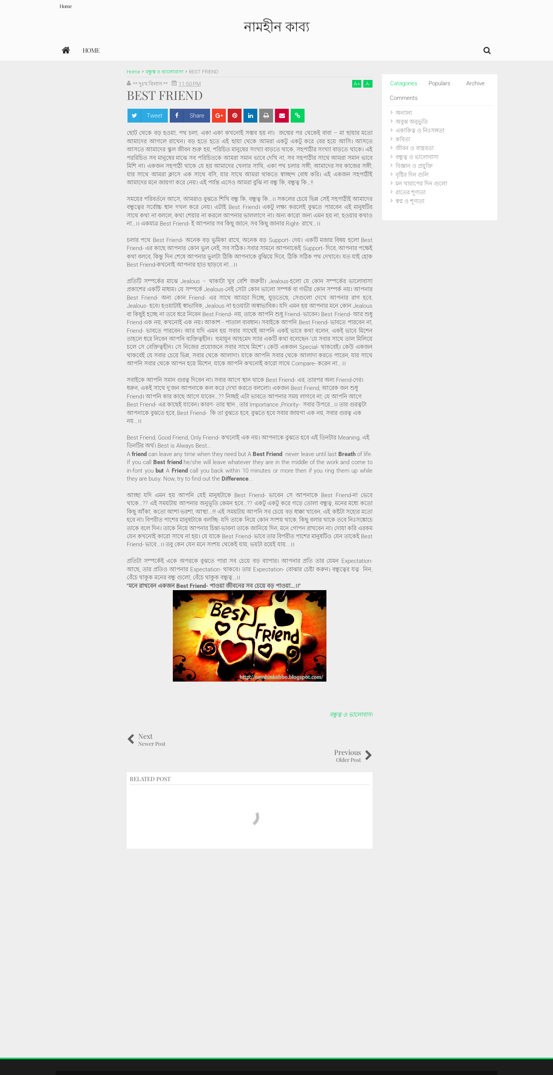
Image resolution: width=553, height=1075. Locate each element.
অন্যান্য (404, 112)
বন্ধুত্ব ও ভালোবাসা (351, 714)
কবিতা (403, 139)
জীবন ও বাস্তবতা (415, 148)
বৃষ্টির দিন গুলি (412, 174)
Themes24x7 (475, 1061)
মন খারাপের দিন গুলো (421, 183)
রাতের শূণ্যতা (411, 192)
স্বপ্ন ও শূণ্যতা (410, 201)
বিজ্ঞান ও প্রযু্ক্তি (414, 166)
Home (66, 6)
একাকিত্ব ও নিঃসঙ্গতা (420, 130)
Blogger (421, 1061)
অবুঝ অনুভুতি (412, 121)
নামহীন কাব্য (277, 26)
